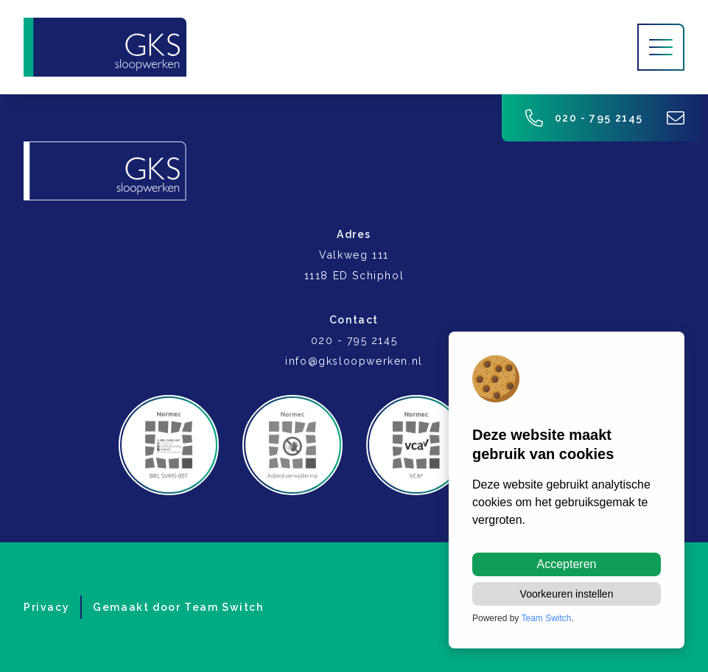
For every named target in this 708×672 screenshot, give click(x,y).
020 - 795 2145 (584, 118)
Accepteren (567, 564)
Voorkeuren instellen (567, 594)
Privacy (46, 607)
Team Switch (224, 607)
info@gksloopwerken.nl (354, 361)
